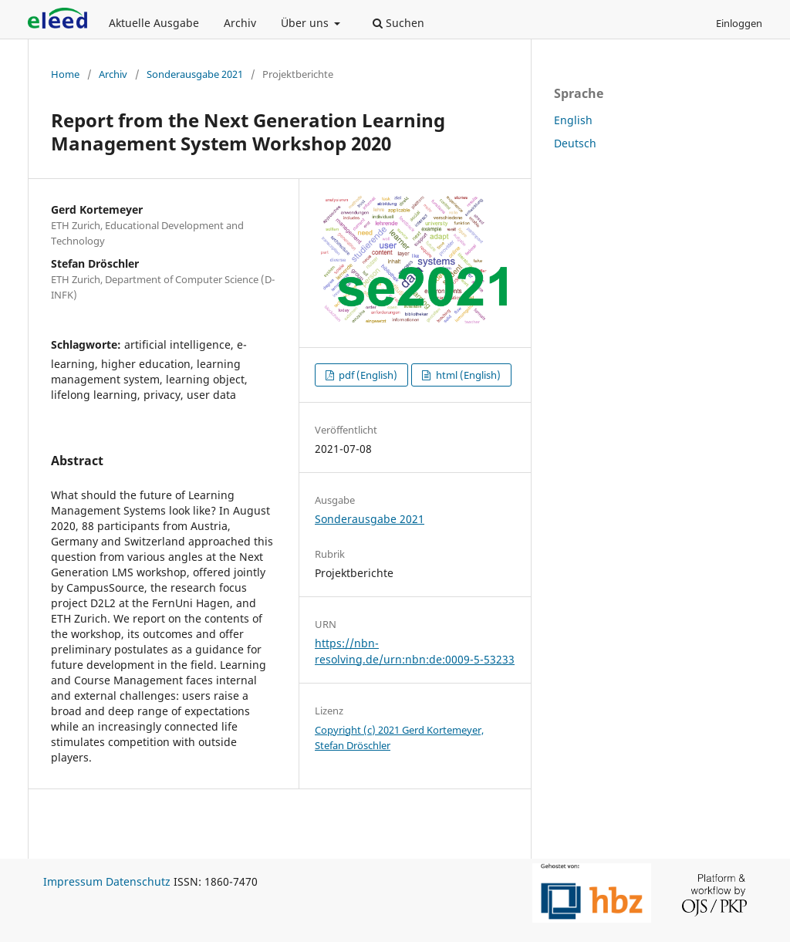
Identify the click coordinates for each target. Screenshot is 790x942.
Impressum (73, 881)
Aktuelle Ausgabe (154, 22)
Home (65, 74)
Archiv (240, 22)
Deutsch (575, 143)
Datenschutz (138, 881)
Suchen (398, 22)
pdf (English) (366, 375)
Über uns (306, 22)
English (573, 120)
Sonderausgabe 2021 (195, 74)
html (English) (467, 375)
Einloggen (739, 23)
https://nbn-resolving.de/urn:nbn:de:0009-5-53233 (415, 651)
